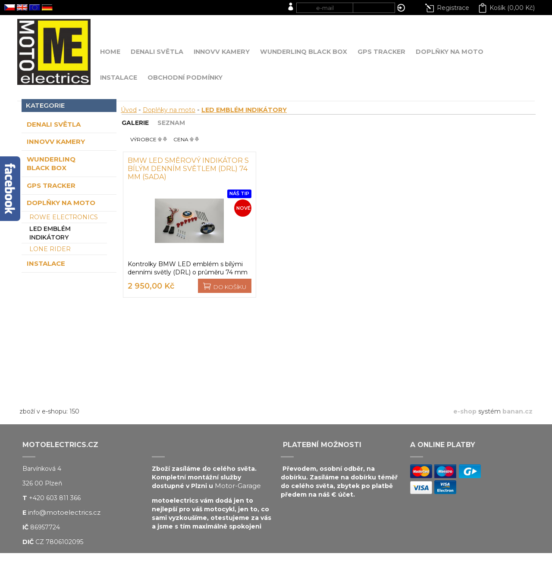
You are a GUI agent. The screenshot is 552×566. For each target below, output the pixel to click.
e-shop (465, 411)
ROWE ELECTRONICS (63, 217)
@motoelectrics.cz (69, 512)
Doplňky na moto (61, 203)
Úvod (129, 110)
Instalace (46, 263)
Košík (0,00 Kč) (512, 8)
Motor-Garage (238, 486)
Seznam (171, 123)
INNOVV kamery (56, 141)
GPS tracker (51, 185)
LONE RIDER (50, 249)
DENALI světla (54, 124)
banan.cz (517, 411)
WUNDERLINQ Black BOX (51, 163)
